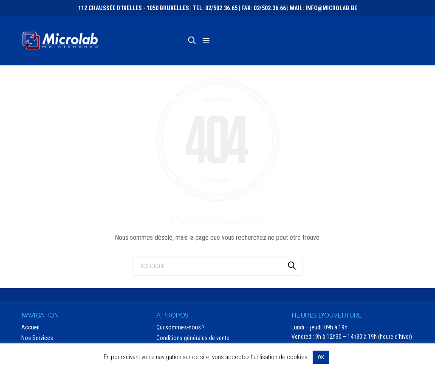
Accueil (30, 327)
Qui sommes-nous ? (180, 327)
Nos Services (37, 337)
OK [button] (321, 357)
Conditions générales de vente (192, 337)
